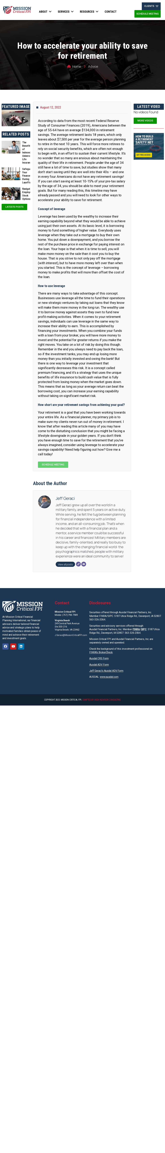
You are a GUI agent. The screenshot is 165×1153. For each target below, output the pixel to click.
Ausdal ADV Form (99, 664)
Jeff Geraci (65, 498)
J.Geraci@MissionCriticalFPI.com (71, 635)
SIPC (144, 629)
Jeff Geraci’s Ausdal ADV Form (106, 670)
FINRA (136, 629)
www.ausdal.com (109, 676)
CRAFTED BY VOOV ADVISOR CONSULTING (101, 699)
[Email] (83, 564)
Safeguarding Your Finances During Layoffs (29, 175)
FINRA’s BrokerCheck (101, 652)
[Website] (78, 564)
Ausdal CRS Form (99, 658)
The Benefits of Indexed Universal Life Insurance (27, 152)
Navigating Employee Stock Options (27, 193)
